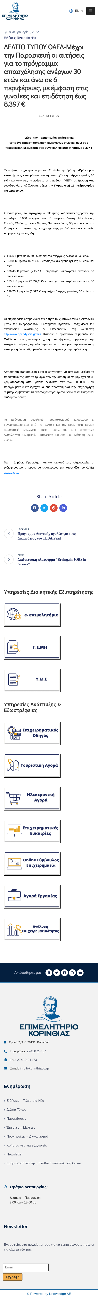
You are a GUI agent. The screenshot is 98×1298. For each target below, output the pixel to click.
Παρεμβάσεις (16, 1118)
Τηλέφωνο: (28, 1051)
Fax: (23, 1060)
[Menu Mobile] (90, 11)
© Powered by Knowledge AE (49, 1294)
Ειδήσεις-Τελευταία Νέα (20, 37)
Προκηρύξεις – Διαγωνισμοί (27, 1136)
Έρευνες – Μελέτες (20, 1127)
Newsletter (14, 1154)
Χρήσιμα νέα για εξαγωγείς (26, 1145)
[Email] (26, 1267)
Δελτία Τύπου (16, 1109)
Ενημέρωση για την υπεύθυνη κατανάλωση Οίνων (44, 1163)
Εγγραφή (12, 1277)
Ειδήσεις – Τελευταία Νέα (25, 1101)
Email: (29, 1068)
